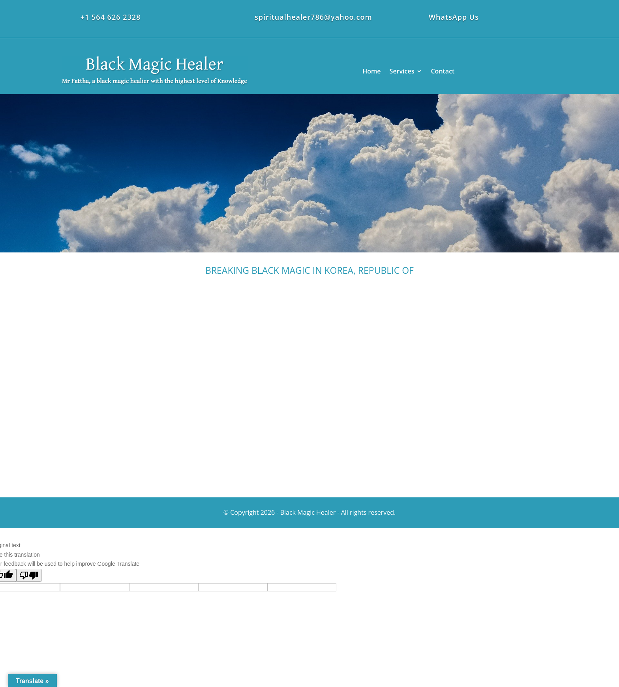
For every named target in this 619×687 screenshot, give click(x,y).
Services (402, 71)
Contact (442, 71)
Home (371, 71)
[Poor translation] (28, 575)
